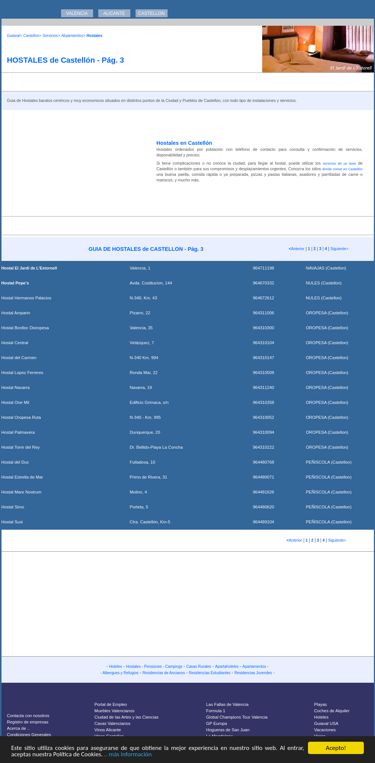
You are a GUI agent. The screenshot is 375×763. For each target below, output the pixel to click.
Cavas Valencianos (113, 723)
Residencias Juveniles (253, 673)
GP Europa (216, 723)
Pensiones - (154, 666)
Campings (173, 666)
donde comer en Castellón (342, 169)
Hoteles (115, 666)
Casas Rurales (198, 666)
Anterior (297, 249)
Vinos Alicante (108, 730)
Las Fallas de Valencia (227, 704)
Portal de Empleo (111, 704)
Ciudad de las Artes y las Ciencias (127, 717)
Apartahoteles (227, 666)
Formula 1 (215, 710)
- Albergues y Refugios (119, 673)
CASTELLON (151, 13)
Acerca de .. (18, 728)
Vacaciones (325, 730)
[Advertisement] (76, 162)
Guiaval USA (326, 723)
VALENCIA (77, 13)
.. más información (128, 755)
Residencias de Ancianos (164, 673)
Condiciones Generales (29, 734)
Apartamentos (254, 666)
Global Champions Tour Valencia (237, 717)
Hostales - (135, 666)
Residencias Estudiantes (210, 673)
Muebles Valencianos (114, 710)
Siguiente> (338, 249)
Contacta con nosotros (28, 715)
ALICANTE (114, 13)
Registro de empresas (27, 722)
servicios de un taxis (339, 163)
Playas (320, 704)
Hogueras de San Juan (228, 730)
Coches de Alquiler (332, 710)
